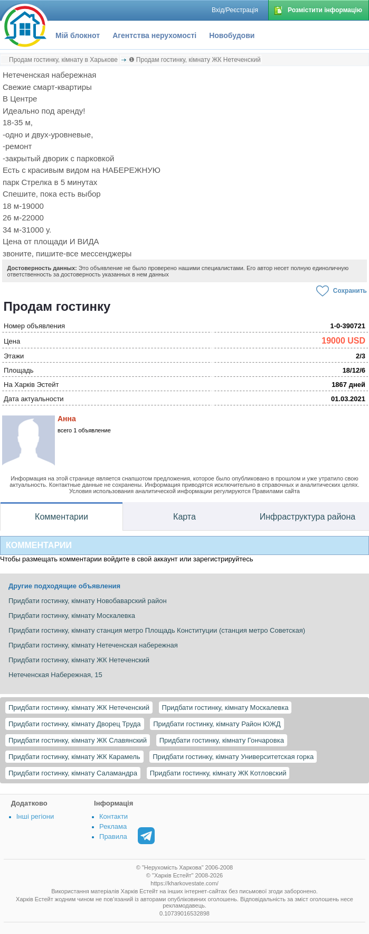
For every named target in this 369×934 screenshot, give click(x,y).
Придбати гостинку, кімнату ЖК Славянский (77, 740)
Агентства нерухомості (154, 35)
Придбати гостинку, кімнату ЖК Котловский (218, 773)
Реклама (113, 826)
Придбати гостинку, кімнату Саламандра (72, 773)
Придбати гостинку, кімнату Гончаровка (221, 740)
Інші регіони (35, 816)
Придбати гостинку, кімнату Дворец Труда (74, 724)
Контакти (113, 816)
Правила (113, 836)
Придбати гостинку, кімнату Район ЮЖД (216, 724)
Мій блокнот (77, 35)
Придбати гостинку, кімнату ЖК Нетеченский (78, 707)
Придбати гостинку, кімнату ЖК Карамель (74, 757)
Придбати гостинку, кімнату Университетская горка (233, 757)
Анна (67, 418)
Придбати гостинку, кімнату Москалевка (225, 707)
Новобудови (231, 35)
